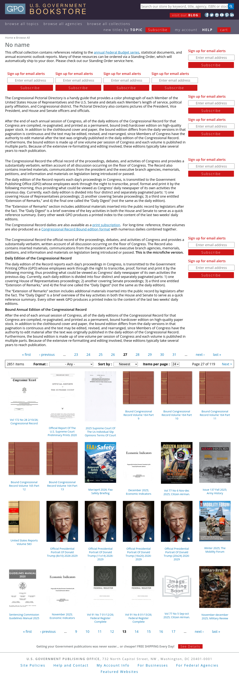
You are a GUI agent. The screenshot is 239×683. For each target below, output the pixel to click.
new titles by (139, 29)
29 (150, 354)
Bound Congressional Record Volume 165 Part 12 (24, 485)
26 (113, 354)
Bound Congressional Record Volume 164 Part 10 (177, 415)
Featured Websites (119, 671)
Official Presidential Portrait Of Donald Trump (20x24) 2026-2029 (177, 554)
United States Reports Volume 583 (24, 542)
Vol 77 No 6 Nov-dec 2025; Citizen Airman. (177, 492)
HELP (207, 29)
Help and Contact (71, 665)
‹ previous (47, 354)
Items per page (156, 364)
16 (161, 631)
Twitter (212, 15)
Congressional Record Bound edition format (75, 229)
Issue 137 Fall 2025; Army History (215, 491)
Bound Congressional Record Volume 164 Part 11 (215, 415)
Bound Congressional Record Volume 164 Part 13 (62, 485)
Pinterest (227, 15)
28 (137, 354)
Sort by (104, 364)
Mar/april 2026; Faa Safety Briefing (100, 491)
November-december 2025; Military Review (214, 616)
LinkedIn (232, 15)
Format (39, 364)
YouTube (222, 15)
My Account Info (113, 665)
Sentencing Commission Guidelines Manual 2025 (24, 616)
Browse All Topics (22, 23)
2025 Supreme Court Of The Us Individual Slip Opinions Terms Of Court (100, 431)
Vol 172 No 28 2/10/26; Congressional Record (24, 421)
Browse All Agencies (63, 23)
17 (173, 631)
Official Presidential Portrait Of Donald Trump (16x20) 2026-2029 (139, 554)
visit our (185, 15)
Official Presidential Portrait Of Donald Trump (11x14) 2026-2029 (100, 554)
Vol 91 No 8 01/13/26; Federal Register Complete (138, 618)
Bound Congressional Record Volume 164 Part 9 (138, 415)
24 (88, 354)
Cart (224, 29)
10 (87, 631)
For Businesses (153, 665)
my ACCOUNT (186, 29)
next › (200, 354)
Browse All (23, 37)
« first (26, 354)
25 (101, 354)
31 (174, 354)
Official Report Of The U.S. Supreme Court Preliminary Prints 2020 (62, 431)
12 (112, 631)
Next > (227, 364)
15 (149, 631)
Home (9, 37)
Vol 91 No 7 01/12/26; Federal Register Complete (100, 618)
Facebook (207, 15)
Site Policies (32, 665)
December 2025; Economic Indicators (138, 491)
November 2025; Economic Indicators (62, 616)
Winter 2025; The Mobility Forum (215, 549)
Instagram (217, 15)
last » (217, 354)
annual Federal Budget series (116, 52)
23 (76, 354)
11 (100, 631)
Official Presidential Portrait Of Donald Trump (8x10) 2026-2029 (62, 552)
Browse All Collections (108, 23)
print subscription (106, 225)
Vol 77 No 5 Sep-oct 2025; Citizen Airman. (177, 615)
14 (137, 631)
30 (162, 354)
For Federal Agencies (197, 665)
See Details (190, 646)
